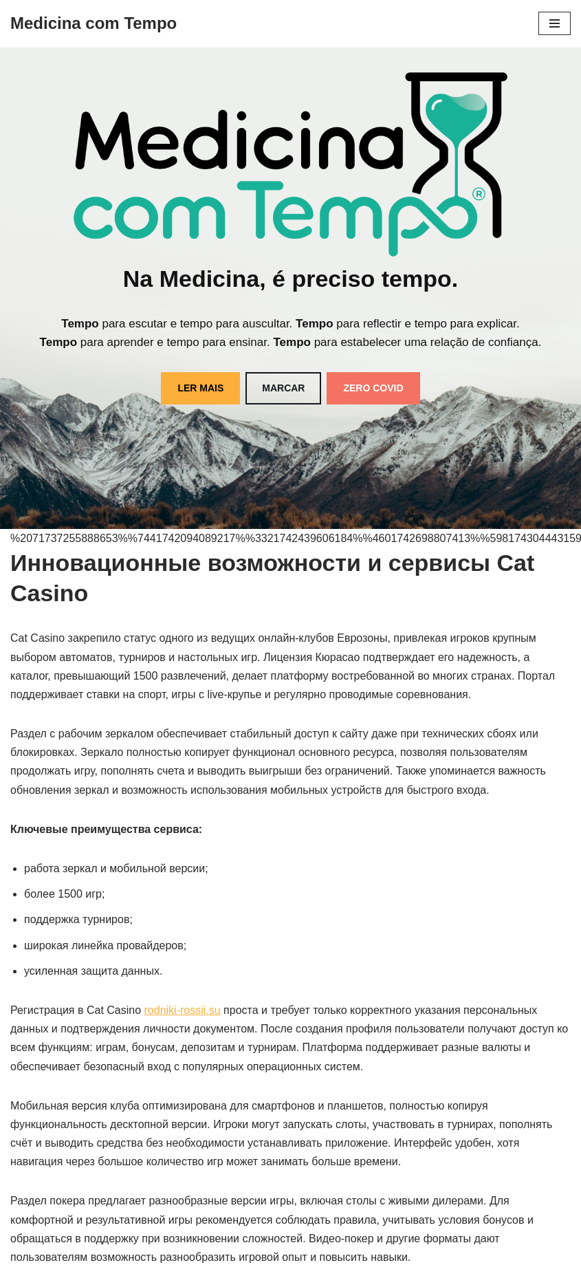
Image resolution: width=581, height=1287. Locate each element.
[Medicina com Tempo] (93, 24)
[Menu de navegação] (554, 23)
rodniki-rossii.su (182, 1010)
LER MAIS (200, 387)
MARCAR (283, 387)
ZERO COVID (373, 387)
